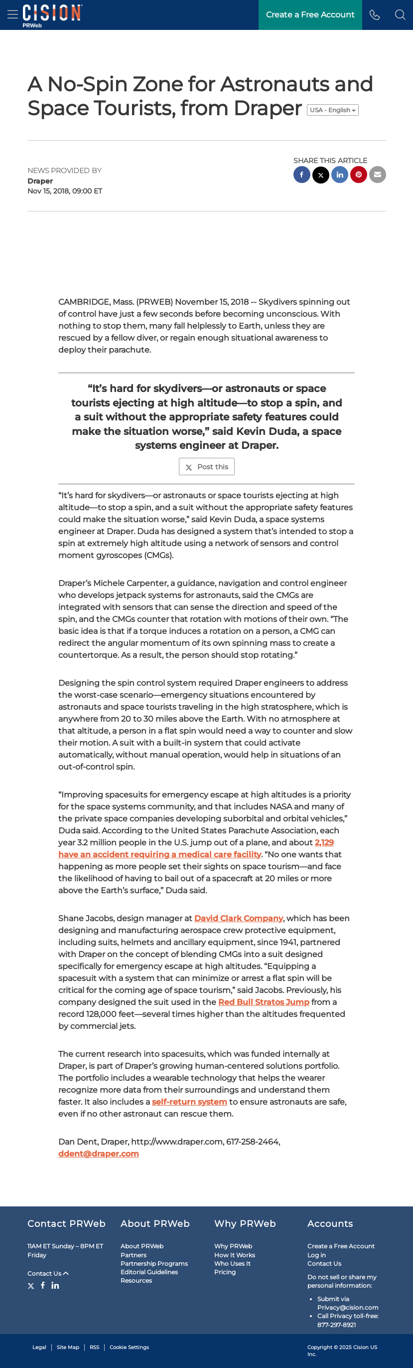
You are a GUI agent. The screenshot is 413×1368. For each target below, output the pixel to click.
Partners (133, 1255)
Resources (136, 1280)
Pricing (225, 1272)
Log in (316, 1255)
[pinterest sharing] (358, 176)
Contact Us (48, 1273)
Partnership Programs (154, 1263)
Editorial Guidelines (149, 1272)
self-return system (189, 1102)
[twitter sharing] (320, 176)
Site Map (68, 1347)
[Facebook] (42, 1285)
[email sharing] (377, 176)
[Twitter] (32, 1285)
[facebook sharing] (301, 176)
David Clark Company (238, 918)
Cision (361, 1347)
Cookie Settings (129, 1347)
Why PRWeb (233, 1246)
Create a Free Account (341, 1246)
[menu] (12, 15)
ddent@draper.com (98, 1154)
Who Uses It (232, 1263)
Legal (39, 1347)
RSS (94, 1347)
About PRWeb (142, 1246)
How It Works (234, 1255)
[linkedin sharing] (339, 176)
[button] (400, 15)
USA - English (333, 110)
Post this (206, 466)
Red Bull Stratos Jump (263, 1002)
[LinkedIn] (55, 1285)
